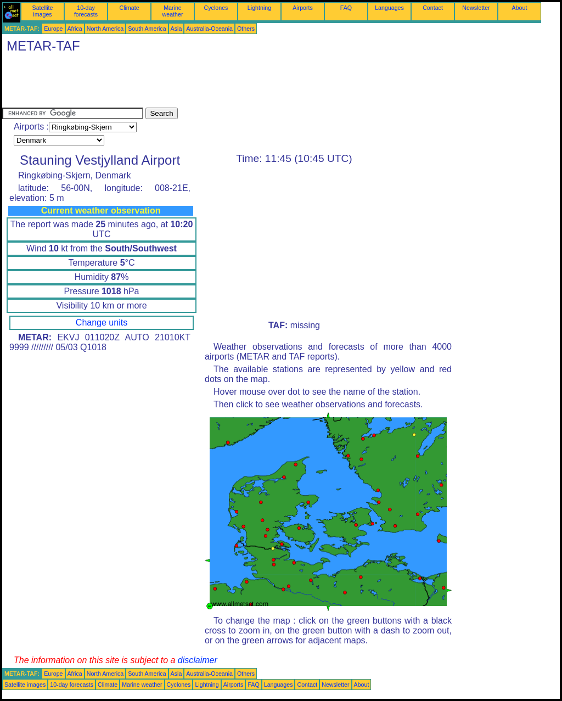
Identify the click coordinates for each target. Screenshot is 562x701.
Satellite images (42, 11)
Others (246, 28)
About (519, 7)
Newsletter (476, 7)
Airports (303, 7)
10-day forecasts (86, 11)
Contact (433, 7)
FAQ (346, 7)
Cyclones (216, 7)
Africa (75, 28)
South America (147, 28)
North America (105, 28)
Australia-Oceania (209, 28)
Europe (53, 28)
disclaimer (197, 660)
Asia (176, 28)
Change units (101, 322)
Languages (389, 7)
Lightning (259, 7)
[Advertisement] (202, 83)
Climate (129, 7)
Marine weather (172, 11)
